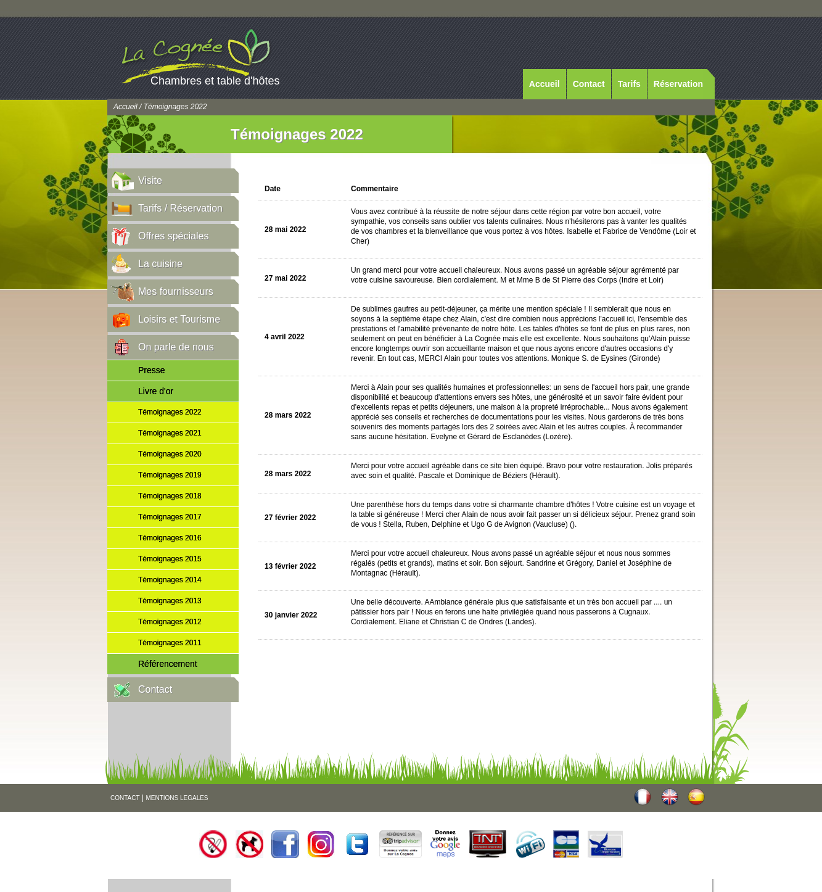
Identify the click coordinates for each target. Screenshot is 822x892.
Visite (150, 180)
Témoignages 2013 (170, 601)
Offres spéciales (173, 236)
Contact (589, 84)
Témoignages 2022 (170, 412)
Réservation (678, 84)
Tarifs (629, 84)
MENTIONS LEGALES (177, 798)
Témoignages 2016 (170, 538)
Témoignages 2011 (170, 642)
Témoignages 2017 (170, 517)
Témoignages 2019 (170, 475)
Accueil (544, 84)
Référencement (167, 664)
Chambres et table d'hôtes (215, 81)
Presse (151, 370)
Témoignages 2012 (170, 621)
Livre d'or (155, 391)
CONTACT (125, 798)
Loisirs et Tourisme (179, 319)
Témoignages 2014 (170, 580)
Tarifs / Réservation (180, 208)
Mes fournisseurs (175, 291)
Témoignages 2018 (170, 496)
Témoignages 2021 (170, 433)
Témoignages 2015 (170, 559)
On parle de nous (176, 347)
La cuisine (160, 263)
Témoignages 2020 (170, 454)
